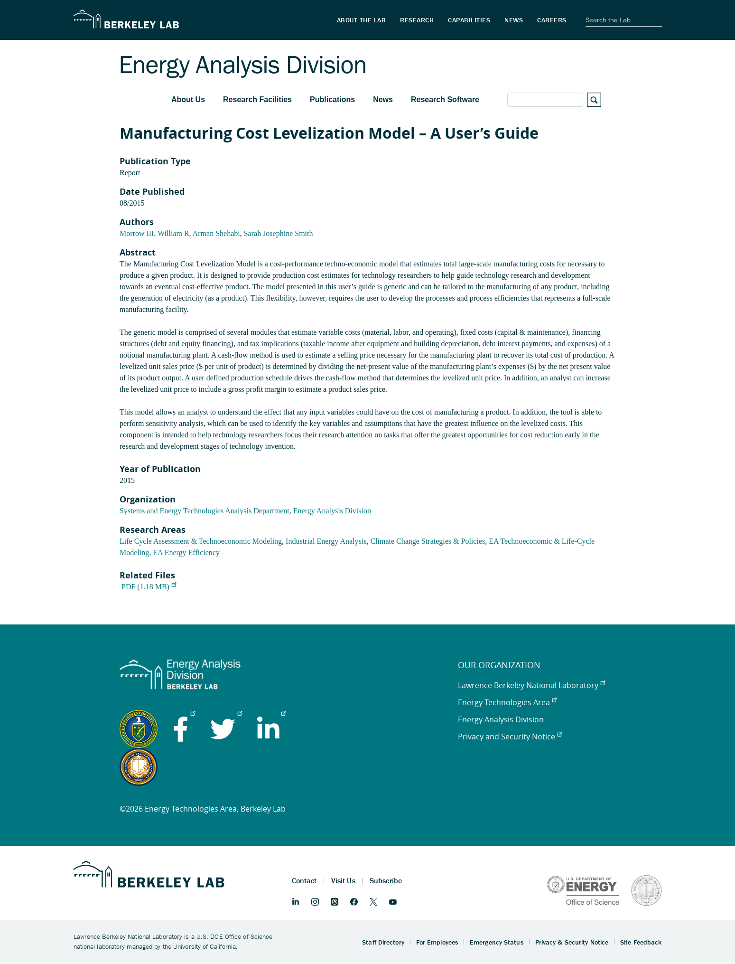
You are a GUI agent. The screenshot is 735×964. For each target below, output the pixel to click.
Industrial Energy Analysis (326, 541)
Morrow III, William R (154, 233)
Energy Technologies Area (507, 702)
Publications (332, 99)
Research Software (445, 99)
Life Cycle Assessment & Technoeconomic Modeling (201, 541)
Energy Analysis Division (332, 511)
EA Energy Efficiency (186, 552)
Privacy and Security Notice (510, 736)
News (383, 99)
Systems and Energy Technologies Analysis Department (204, 511)
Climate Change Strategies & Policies (427, 541)
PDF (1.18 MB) (148, 587)
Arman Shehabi (216, 233)
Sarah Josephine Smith (278, 233)
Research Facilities (257, 99)
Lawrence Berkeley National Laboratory (531, 685)
